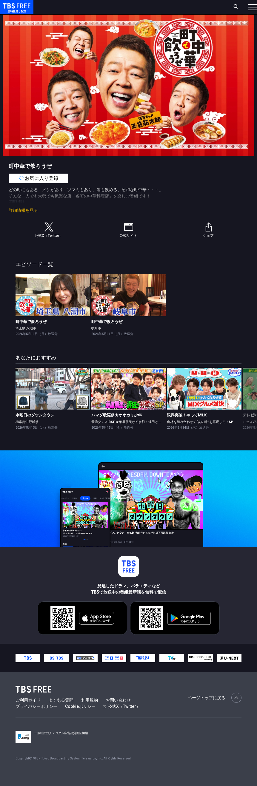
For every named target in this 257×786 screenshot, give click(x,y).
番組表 (242, 9)
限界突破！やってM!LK (187, 427)
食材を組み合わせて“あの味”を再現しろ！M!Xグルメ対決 (209, 434)
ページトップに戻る (214, 710)
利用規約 (89, 712)
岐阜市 (96, 340)
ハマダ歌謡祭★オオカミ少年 (116, 427)
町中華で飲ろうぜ (31, 333)
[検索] (202, 9)
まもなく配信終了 (91, 24)
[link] (53, 307)
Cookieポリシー (80, 718)
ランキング (107, 9)
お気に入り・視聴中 (168, 9)
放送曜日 (85, 9)
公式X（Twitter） (121, 718)
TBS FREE (16, 10)
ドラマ (120, 24)
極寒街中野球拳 (27, 434)
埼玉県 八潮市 (26, 340)
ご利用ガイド (28, 712)
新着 (64, 24)
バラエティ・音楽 (149, 24)
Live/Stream (133, 6)
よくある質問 (60, 712)
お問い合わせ (118, 712)
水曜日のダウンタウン (35, 427)
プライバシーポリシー (36, 718)
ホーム (68, 9)
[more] (170, 24)
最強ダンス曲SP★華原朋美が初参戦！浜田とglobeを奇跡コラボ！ (140, 434)
